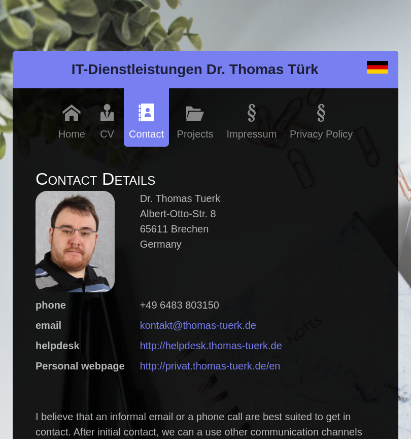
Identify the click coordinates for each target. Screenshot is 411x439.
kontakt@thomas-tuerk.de (198, 325)
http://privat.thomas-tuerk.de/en (210, 366)
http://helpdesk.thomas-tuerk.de (211, 345)
